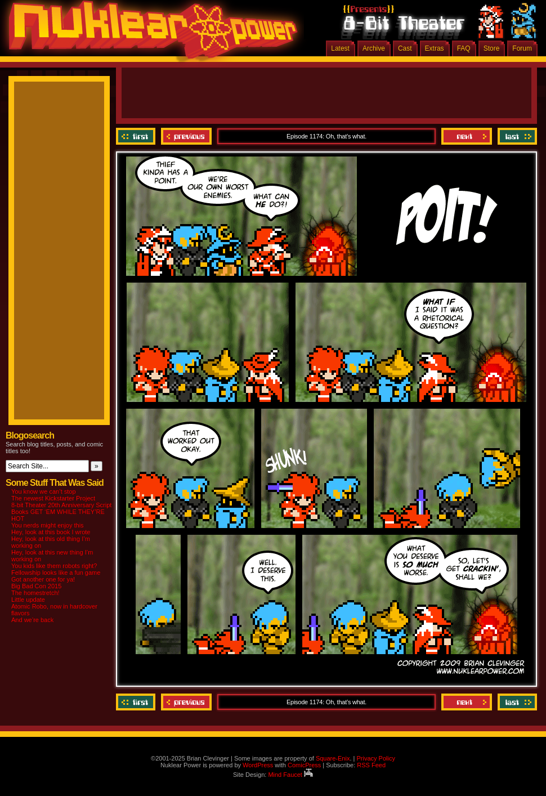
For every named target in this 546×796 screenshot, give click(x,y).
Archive (373, 48)
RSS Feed (371, 765)
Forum (522, 48)
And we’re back (32, 619)
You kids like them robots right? (54, 565)
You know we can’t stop (43, 491)
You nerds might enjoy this (47, 525)
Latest (340, 48)
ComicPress (304, 765)
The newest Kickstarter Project (53, 498)
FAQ (464, 48)
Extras (434, 48)
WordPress (258, 765)
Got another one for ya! (43, 579)
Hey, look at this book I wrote (50, 532)
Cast (405, 48)
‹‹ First (137, 136)
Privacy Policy (375, 758)
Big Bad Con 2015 (36, 586)
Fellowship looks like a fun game (55, 572)
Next (466, 136)
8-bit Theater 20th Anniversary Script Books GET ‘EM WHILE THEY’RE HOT (61, 512)
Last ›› (516, 136)
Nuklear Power (149, 34)
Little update (28, 599)
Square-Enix (333, 758)
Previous (186, 136)
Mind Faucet (290, 774)
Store (492, 48)
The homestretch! (35, 592)
